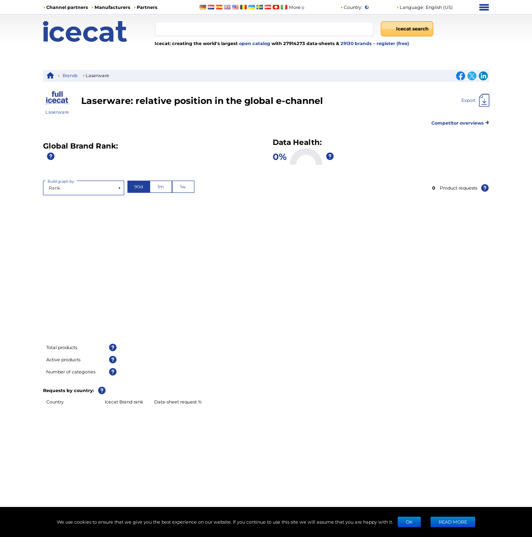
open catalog (254, 43)
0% (279, 156)
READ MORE (453, 522)
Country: (351, 7)
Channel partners (67, 7)
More (297, 7)
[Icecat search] (407, 29)
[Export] (475, 100)
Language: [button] (410, 7)
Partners (147, 7)
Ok (409, 522)
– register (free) (391, 43)
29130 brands (356, 43)
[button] (424, 7)
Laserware (57, 112)
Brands (70, 75)
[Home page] (99, 31)
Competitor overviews (460, 121)
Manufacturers (112, 7)
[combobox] (265, 29)
